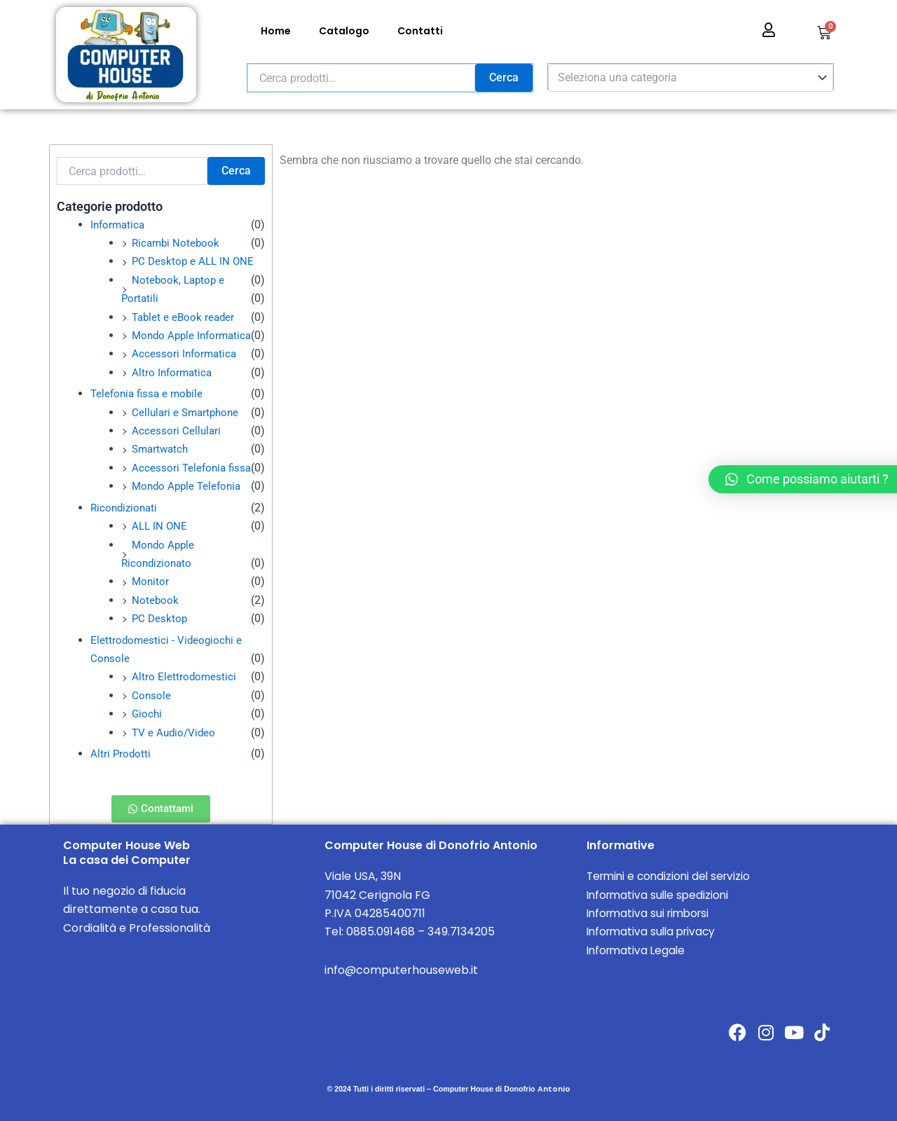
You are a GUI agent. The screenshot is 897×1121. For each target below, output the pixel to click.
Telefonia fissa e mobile (149, 393)
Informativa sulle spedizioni (660, 894)
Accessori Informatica (186, 353)
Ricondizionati (125, 507)
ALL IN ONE (160, 525)
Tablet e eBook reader (185, 317)
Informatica (119, 224)
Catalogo (344, 31)
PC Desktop (160, 618)
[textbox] (684, 77)
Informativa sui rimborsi (651, 913)
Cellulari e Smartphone (188, 412)
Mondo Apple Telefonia (189, 486)
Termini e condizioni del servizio (672, 876)
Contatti (420, 31)
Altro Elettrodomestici (185, 676)
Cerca (504, 77)
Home (276, 31)
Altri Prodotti (121, 753)
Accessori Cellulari (177, 430)
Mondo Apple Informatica (195, 335)
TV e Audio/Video (175, 731)
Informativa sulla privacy (655, 931)
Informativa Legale (638, 950)
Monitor (151, 581)
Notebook (155, 599)
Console (152, 694)
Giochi (147, 713)
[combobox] (690, 78)
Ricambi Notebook (177, 242)
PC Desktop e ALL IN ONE (195, 261)
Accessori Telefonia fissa (193, 467)
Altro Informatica (173, 372)
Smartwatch (162, 448)
